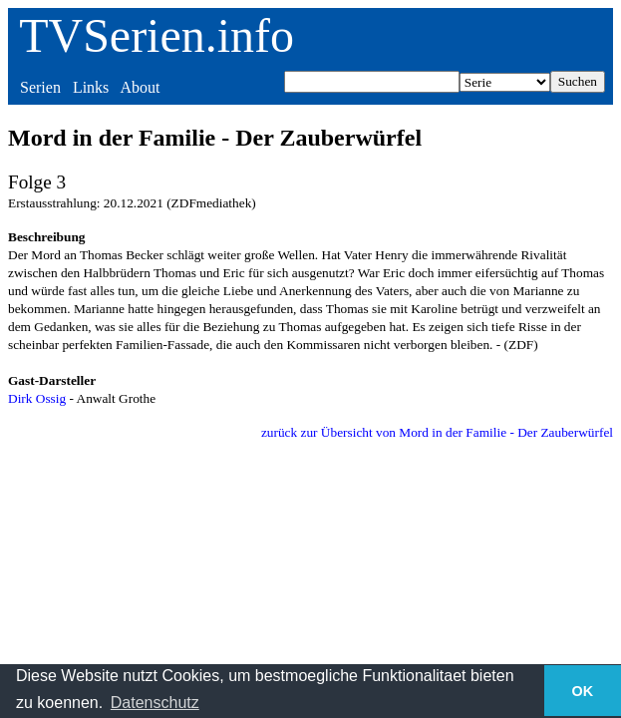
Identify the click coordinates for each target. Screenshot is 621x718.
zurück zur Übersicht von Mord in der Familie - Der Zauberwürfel (437, 432)
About (139, 87)
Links (91, 87)
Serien (40, 87)
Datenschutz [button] (155, 702)
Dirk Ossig (37, 398)
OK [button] (583, 691)
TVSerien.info (156, 35)
